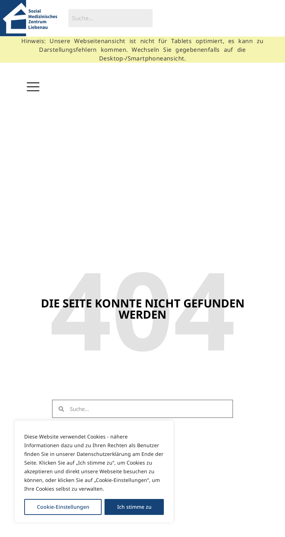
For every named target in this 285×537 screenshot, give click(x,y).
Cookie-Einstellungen (63, 506)
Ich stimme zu (134, 506)
